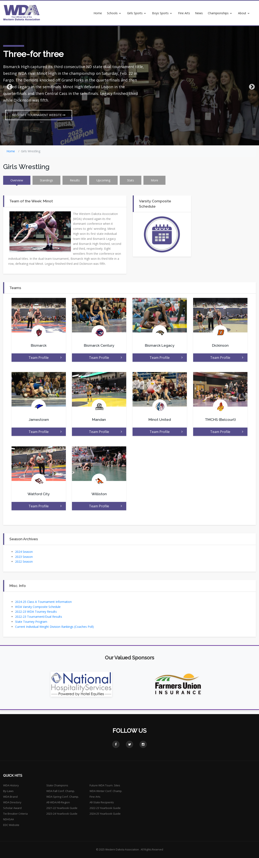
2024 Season (24, 552)
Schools (112, 13)
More (154, 180)
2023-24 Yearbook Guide (61, 813)
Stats (130, 180)
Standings (46, 180)
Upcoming (103, 180)
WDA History (11, 785)
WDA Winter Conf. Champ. (106, 791)
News (199, 13)
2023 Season (24, 557)
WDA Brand (10, 797)
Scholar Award (12, 808)
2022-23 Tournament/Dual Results (38, 617)
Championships (218, 13)
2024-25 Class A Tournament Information (43, 602)
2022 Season (24, 561)
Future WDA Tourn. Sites (105, 785)
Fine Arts (184, 13)
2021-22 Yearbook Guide (61, 808)
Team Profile (45, 357)
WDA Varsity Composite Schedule (38, 607)
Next (251, 86)
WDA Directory (12, 802)
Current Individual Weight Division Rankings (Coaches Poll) (54, 627)
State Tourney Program (31, 622)
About (242, 13)
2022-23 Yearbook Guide (105, 808)
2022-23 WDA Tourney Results (36, 612)
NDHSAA (8, 819)
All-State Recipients (102, 802)
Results (75, 180)
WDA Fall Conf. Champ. (60, 791)
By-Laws (8, 791)
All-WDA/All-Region (58, 802)
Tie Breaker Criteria (15, 813)
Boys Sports (160, 13)
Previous (8, 86)
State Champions (57, 785)
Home (98, 13)
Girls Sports (135, 13)
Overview (16, 180)
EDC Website (11, 825)
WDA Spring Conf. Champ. (62, 797)
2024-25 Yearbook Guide (105, 813)
